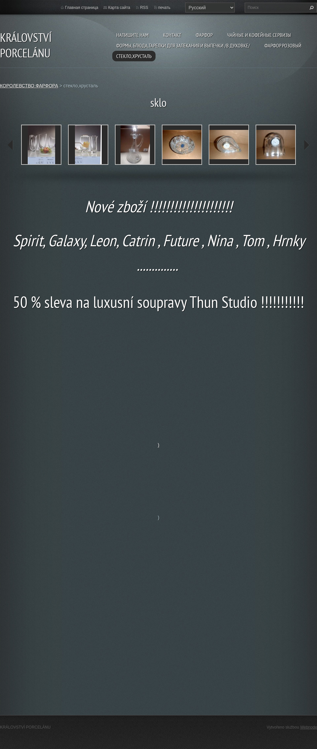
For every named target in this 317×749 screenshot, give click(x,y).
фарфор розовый (282, 45)
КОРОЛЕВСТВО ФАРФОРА (29, 85)
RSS (144, 7)
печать (164, 7)
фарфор (204, 35)
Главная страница (81, 7)
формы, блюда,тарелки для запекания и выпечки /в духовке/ (183, 45)
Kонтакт (172, 35)
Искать (311, 8)
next (306, 145)
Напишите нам (132, 35)
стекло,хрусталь (134, 56)
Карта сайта (119, 7)
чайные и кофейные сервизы (259, 35)
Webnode (308, 727)
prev (10, 145)
